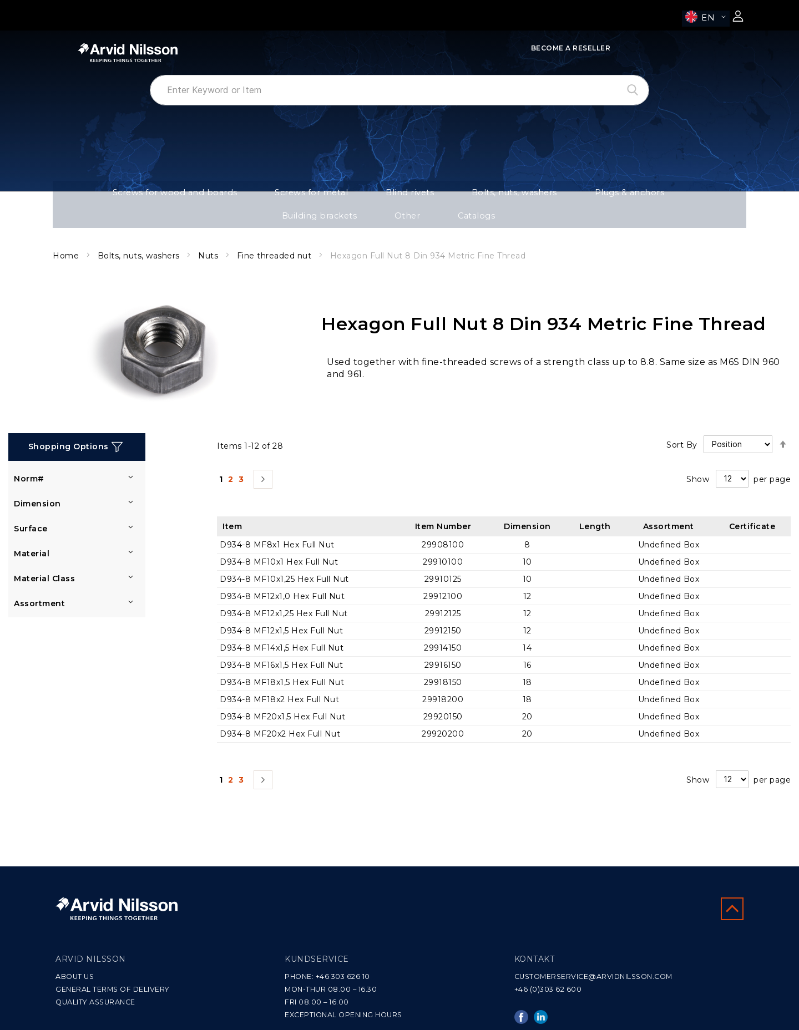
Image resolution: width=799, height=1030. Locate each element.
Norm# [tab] (29, 461)
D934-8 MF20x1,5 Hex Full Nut (282, 698)
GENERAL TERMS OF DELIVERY (112, 989)
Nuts (209, 238)
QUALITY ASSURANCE (95, 1002)
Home (67, 238)
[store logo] (128, 52)
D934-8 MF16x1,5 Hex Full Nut (281, 647)
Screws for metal (242, 195)
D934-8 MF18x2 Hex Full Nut (279, 681)
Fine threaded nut (275, 238)
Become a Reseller (571, 48)
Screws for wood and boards (130, 195)
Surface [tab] (31, 511)
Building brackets (584, 195)
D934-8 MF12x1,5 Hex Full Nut (281, 612)
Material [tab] (31, 536)
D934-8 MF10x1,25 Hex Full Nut (284, 561)
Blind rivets (321, 195)
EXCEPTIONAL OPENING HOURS (343, 1015)
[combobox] (399, 90)
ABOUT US (74, 976)
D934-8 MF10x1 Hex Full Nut (279, 544)
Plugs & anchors (496, 195)
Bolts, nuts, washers (404, 195)
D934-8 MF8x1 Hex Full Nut (277, 526)
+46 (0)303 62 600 (548, 989)
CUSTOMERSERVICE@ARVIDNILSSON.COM (593, 976)
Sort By (681, 426)
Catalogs (707, 195)
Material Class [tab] (44, 561)
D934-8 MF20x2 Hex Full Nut (280, 716)
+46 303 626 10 (343, 976)
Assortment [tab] (39, 586)
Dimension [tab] (37, 486)
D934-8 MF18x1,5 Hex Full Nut (282, 664)
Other (654, 195)
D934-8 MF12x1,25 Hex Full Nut (284, 595)
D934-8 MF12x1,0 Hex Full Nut (282, 578)
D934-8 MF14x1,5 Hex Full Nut (281, 630)
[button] (706, 19)
